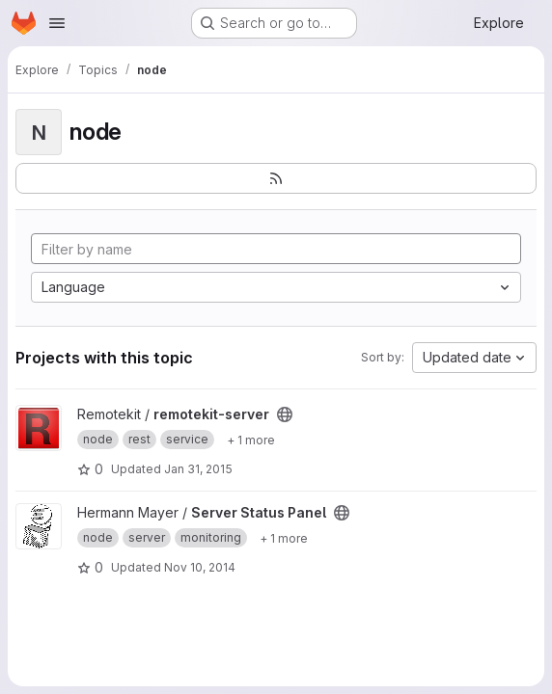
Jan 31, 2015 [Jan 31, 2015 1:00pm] (198, 469)
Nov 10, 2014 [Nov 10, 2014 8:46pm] (199, 567)
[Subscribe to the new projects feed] (276, 178)
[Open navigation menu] (56, 23)
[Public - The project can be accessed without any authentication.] (284, 414)
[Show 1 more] (251, 439)
